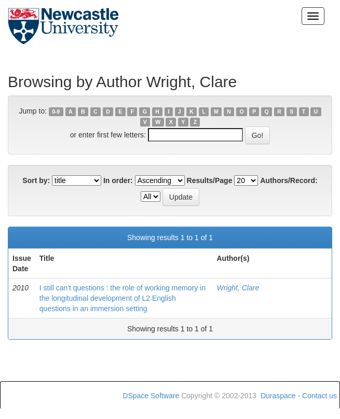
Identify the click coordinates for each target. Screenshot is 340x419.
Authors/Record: (288, 180)
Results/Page (210, 180)
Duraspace (278, 396)
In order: (118, 180)
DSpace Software (151, 396)
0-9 (56, 111)
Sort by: (36, 180)
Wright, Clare (237, 288)
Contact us (319, 396)
